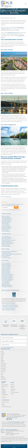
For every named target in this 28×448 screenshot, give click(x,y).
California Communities (6, 265)
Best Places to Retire (6, 252)
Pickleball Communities (6, 228)
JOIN (16, 207)
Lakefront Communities (6, 226)
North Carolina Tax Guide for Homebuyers (10, 305)
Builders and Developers (4, 392)
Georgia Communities (6, 269)
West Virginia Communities (7, 286)
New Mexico (3, 365)
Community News (5, 394)
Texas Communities (5, 281)
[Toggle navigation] (25, 4)
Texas (2, 373)
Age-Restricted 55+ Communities (14, 322)
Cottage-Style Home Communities (8, 240)
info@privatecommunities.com (12, 417)
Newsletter (4, 396)
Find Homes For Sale (4, 387)
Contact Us (13, 386)
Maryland (2, 360)
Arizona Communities (6, 263)
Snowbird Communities (6, 246)
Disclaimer (12, 390)
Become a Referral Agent (6, 406)
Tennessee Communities (6, 280)
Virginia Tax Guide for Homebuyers (9, 309)
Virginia (2, 376)
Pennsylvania (3, 368)
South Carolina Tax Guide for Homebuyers (10, 306)
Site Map (12, 387)
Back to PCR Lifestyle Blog (6, 196)
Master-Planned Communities (7, 242)
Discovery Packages (3, 390)
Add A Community (5, 402)
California (2, 352)
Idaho (2, 359)
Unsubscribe (4, 397)
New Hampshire (4, 363)
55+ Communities (5, 236)
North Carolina (3, 366)
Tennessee (3, 371)
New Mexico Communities (6, 275)
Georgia (2, 357)
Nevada (2, 362)
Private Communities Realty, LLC (12, 429)
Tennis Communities (5, 231)
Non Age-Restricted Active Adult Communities (22, 323)
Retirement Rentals (5, 245)
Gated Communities (5, 222)
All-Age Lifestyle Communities (5, 322)
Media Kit (3, 405)
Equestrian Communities (6, 221)
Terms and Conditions (15, 392)
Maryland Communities (6, 271)
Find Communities (5, 384)
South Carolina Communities (7, 279)
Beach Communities (5, 216)
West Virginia (3, 379)
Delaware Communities (6, 266)
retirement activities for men (12, 32)
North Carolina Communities (7, 276)
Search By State (5, 349)
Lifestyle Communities (6, 241)
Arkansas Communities (6, 264)
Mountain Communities (6, 227)
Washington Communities (6, 285)
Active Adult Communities (6, 237)
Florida (2, 356)
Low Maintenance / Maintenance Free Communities (11, 254)
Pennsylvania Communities (7, 277)
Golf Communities (5, 223)
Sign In (3, 403)
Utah (2, 374)
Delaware (2, 354)
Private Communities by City (8, 347)
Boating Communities (6, 217)
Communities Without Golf (7, 218)
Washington (3, 377)
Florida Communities (5, 268)
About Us (12, 384)
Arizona (2, 351)
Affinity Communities (6, 238)
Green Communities (5, 224)
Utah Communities (5, 282)
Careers (12, 393)
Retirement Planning (5, 255)
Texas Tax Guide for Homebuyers (8, 308)
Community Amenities (6, 219)
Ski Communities (5, 229)
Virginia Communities (5, 284)
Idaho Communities (5, 270)
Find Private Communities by (9, 334)
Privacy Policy (13, 389)
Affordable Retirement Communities (8, 251)
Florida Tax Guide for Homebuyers (8, 303)
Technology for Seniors (6, 257)
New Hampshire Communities (7, 274)
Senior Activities (5, 256)
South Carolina (3, 370)
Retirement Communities (6, 243)
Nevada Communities (6, 272)
